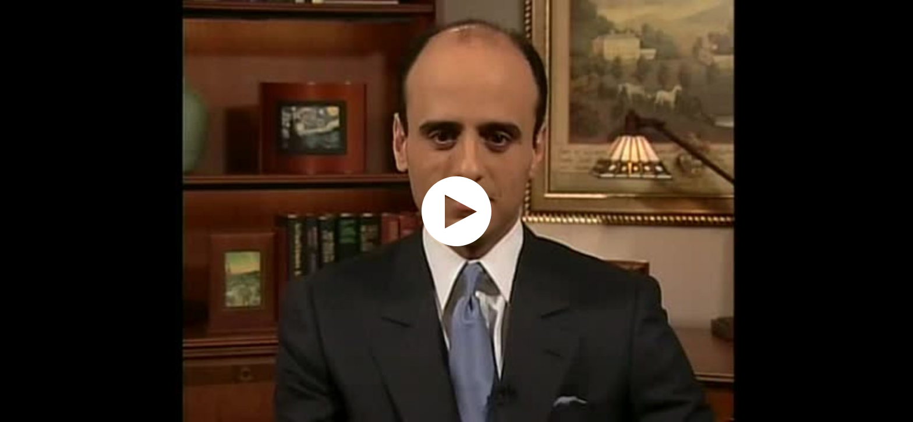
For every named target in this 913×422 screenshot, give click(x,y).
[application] (456, 211)
